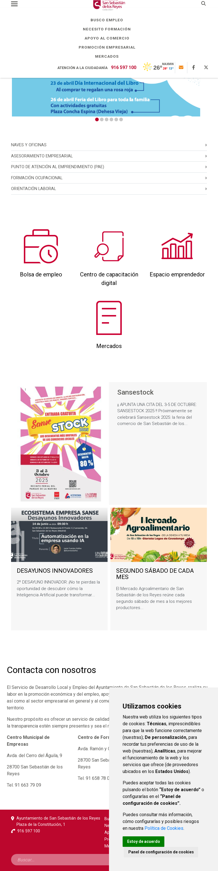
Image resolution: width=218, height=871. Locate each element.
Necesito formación (109, 29)
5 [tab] (116, 119)
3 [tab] (106, 119)
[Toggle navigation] (14, 3)
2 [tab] (102, 119)
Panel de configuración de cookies (161, 852)
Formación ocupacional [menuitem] (36, 178)
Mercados (109, 56)
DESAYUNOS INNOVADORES (55, 571)
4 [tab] (111, 119)
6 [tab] (121, 119)
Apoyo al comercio (109, 38)
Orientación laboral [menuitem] (33, 188)
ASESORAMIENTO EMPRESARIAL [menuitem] (42, 156)
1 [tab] (97, 119)
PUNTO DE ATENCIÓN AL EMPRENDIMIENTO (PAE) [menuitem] (57, 166)
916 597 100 (123, 67)
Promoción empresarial (109, 47)
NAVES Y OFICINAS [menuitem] (29, 145)
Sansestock (135, 392)
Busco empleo (109, 20)
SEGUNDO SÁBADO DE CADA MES (155, 574)
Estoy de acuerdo (143, 841)
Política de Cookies (163, 828)
